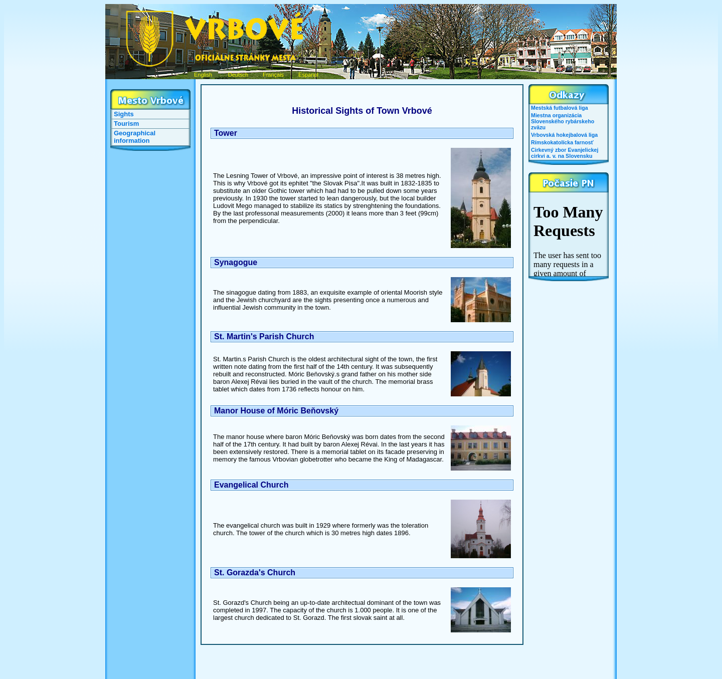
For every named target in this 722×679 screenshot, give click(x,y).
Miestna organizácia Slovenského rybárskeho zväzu (562, 121)
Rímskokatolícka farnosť (562, 142)
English (203, 75)
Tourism (126, 123)
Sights (124, 114)
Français (273, 75)
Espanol (308, 75)
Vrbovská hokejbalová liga (564, 135)
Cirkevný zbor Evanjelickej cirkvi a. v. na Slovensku (564, 153)
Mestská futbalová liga (559, 108)
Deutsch (238, 75)
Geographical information (134, 136)
